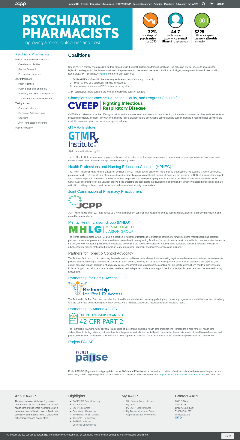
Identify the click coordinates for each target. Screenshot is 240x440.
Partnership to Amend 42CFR (92, 309)
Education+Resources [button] (102, 4)
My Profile (131, 404)
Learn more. (143, 434)
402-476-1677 (185, 411)
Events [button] (84, 4)
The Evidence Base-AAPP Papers (35, 98)
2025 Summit (79, 404)
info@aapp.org (182, 414)
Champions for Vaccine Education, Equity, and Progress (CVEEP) (123, 98)
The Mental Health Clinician (86, 414)
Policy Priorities (26, 84)
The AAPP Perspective (84, 418)
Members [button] (169, 4)
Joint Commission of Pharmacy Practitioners (105, 191)
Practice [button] (158, 4)
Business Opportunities (84, 425)
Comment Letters (27, 108)
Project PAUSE (80, 342)
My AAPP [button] (193, 4)
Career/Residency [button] (142, 4)
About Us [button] (74, 4)
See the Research (27, 69)
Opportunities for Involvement (141, 414)
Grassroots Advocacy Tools (32, 113)
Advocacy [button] (181, 4)
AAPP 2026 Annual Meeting (86, 401)
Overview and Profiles (29, 64)
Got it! (228, 436)
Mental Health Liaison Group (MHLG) (99, 222)
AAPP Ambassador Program (32, 123)
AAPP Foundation (82, 421)
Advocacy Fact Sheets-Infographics (36, 93)
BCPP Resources (81, 408)
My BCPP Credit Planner (138, 408)
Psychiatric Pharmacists (32, 54)
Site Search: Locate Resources (141, 401)
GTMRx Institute (81, 127)
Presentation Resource (29, 74)
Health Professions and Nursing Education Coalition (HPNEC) (119, 167)
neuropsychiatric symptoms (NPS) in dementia (180, 374)
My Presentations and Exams (140, 411)
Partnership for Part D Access (93, 278)
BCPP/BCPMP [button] (123, 4)
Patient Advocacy (24, 127)
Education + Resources (84, 411)
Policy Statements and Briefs (32, 88)
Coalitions (23, 118)
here (104, 73)
